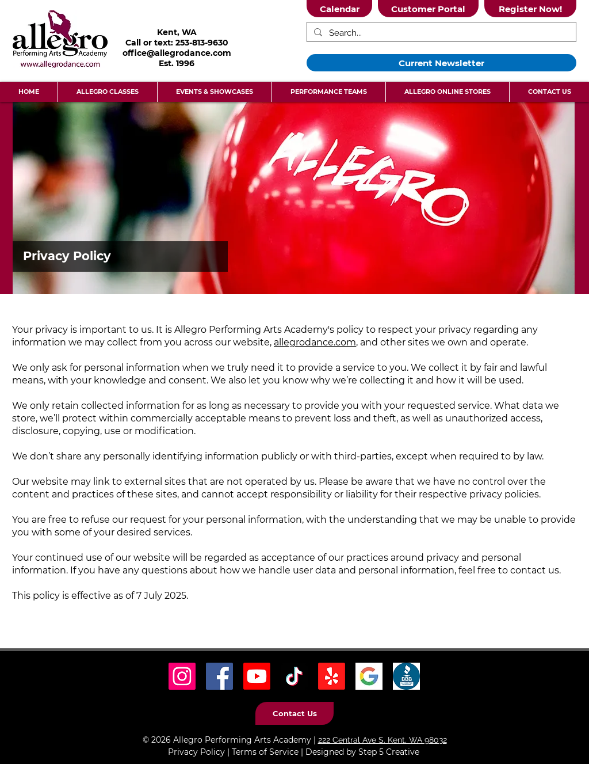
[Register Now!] (530, 8)
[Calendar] (339, 8)
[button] (107, 92)
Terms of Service (265, 752)
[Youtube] (256, 676)
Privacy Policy (196, 752)
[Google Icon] (369, 676)
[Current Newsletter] (441, 62)
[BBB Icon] (406, 676)
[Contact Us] (294, 713)
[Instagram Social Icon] (182, 676)
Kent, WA (177, 32)
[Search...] (440, 33)
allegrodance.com (315, 342)
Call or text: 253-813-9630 (176, 42)
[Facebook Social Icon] (219, 676)
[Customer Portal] (428, 8)
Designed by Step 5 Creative (362, 752)
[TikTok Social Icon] (294, 676)
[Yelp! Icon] (331, 676)
